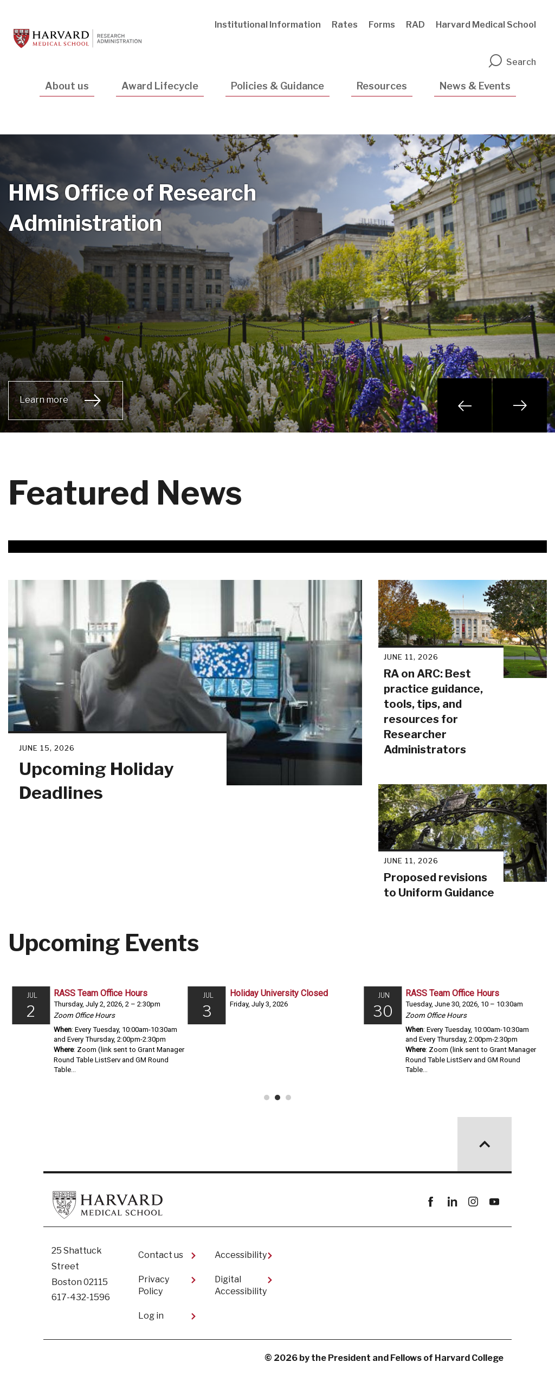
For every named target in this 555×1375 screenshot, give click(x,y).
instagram (472, 1201)
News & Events (475, 86)
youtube (494, 1201)
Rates (345, 25)
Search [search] (511, 62)
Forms (382, 25)
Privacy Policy (153, 1285)
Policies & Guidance (277, 86)
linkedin (451, 1201)
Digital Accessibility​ (241, 1285)
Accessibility (241, 1255)
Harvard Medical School (486, 25)
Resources (382, 86)
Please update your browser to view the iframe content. (277, 1042)
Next (520, 405)
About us (67, 86)
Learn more (44, 400)
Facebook (430, 1201)
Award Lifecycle (159, 86)
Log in (151, 1316)
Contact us (160, 1255)
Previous (464, 405)
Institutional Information (268, 25)
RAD (415, 25)
